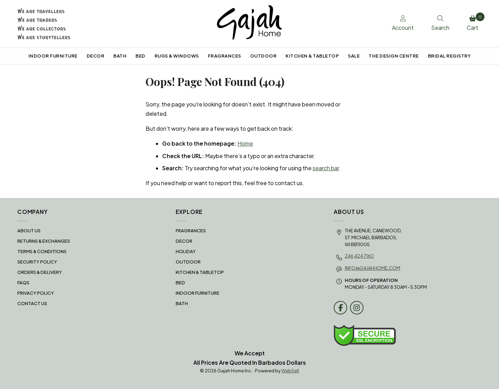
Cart (474, 21)
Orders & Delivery (39, 272)
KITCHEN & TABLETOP (312, 56)
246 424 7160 (359, 256)
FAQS (23, 282)
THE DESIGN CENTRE (394, 56)
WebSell (290, 370)
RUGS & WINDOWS (177, 56)
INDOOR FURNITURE (53, 56)
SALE (354, 56)
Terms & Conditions (42, 251)
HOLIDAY (186, 251)
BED (140, 56)
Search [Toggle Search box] (440, 23)
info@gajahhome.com (372, 268)
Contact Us (32, 303)
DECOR (96, 56)
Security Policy (37, 262)
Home (245, 143)
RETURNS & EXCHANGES (43, 241)
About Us (29, 230)
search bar (326, 168)
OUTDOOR (263, 56)
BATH (119, 56)
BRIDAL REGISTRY (449, 56)
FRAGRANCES (224, 56)
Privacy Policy (35, 293)
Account (403, 23)
